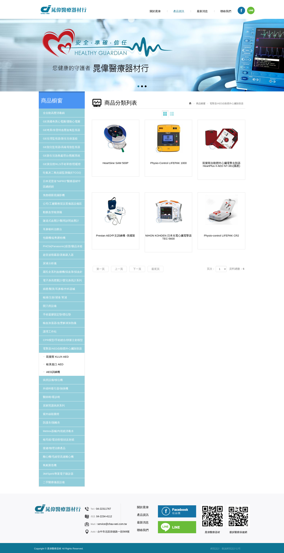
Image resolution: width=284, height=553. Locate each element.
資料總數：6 (236, 268)
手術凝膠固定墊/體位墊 (57, 314)
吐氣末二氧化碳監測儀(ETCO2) (62, 172)
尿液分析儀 (50, 263)
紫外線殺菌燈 (51, 414)
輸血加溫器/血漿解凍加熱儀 (59, 322)
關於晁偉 (143, 507)
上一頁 (119, 268)
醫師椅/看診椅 (51, 396)
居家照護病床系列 (54, 405)
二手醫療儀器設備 (54, 482)
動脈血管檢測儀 (52, 212)
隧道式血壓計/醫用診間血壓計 (61, 220)
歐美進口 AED (54, 364)
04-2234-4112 (104, 516)
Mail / (94, 524)
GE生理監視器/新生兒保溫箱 (60, 138)
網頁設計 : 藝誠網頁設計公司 (225, 548)
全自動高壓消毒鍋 (54, 112)
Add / (94, 531)
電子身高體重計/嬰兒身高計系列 (62, 280)
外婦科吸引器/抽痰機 (55, 388)
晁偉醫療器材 (63, 10)
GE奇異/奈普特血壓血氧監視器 (61, 129)
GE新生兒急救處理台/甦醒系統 (61, 155)
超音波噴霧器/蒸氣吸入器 (58, 254)
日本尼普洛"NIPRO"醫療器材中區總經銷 (62, 184)
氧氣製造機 (50, 465)
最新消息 (143, 522)
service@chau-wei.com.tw (112, 524)
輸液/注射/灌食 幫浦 (55, 297)
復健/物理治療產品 (54, 448)
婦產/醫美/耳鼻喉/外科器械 (59, 288)
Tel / (93, 508)
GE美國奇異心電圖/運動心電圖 (61, 121)
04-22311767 (103, 508)
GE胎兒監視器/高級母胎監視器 (61, 147)
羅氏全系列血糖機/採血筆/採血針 (62, 271)
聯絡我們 (143, 530)
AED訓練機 (53, 371)
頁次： (211, 268)
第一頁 (101, 268)
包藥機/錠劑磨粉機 (54, 237)
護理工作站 (50, 331)
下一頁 (137, 268)
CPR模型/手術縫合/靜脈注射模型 (63, 340)
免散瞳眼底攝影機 (54, 195)
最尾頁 (155, 268)
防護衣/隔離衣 (51, 422)
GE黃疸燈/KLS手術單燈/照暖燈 (62, 164)
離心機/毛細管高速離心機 (58, 456)
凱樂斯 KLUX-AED (57, 356)
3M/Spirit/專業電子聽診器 (58, 473)
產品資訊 (143, 514)
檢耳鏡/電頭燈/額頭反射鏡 (58, 439)
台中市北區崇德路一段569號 (113, 531)
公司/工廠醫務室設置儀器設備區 (62, 203)
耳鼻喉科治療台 (52, 229)
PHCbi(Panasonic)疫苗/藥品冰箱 (62, 246)
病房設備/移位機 (53, 379)
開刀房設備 (50, 305)
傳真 (93, 516)
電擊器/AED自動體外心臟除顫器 (62, 348)
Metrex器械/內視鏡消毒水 (58, 431)
